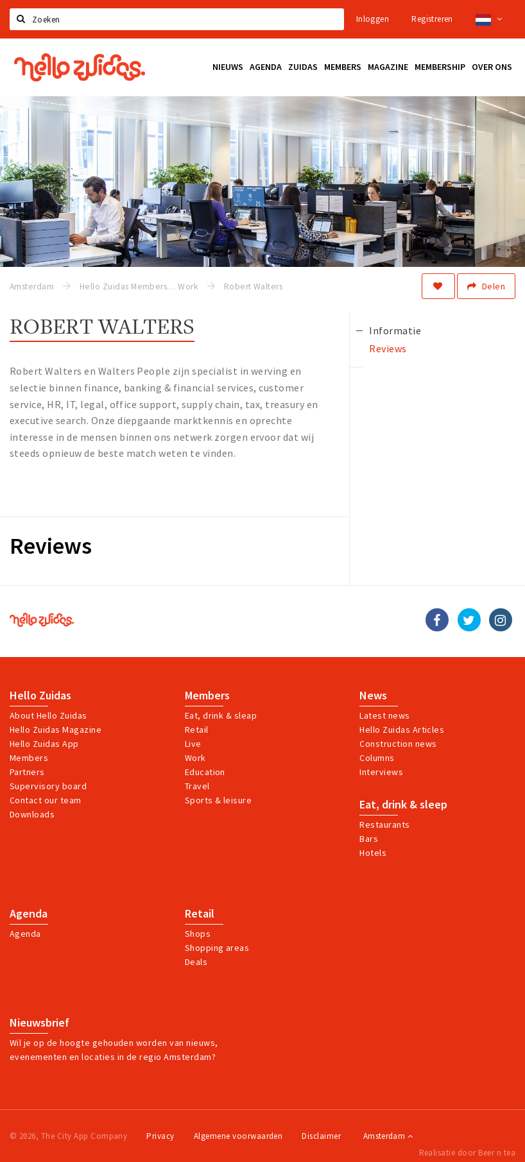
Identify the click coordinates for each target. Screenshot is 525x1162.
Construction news (397, 743)
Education (205, 772)
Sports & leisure (218, 800)
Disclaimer (321, 1136)
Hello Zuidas (40, 695)
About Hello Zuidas (48, 715)
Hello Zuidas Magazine (55, 729)
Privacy (160, 1136)
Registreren (431, 18)
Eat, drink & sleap (221, 715)
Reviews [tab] (387, 348)
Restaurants (384, 824)
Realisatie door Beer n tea (467, 1152)
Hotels (372, 853)
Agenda (28, 913)
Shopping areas (217, 947)
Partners (27, 772)
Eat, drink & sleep (403, 804)
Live (193, 743)
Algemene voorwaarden (238, 1136)
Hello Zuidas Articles (401, 729)
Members (29, 758)
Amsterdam (388, 1136)
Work (195, 758)
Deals (196, 962)
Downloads (32, 814)
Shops (198, 933)
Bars (368, 838)
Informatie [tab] (395, 330)
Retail (197, 729)
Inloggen (372, 18)
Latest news (384, 715)
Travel (197, 786)
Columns (376, 758)
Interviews (381, 772)
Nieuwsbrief (39, 1022)
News (373, 695)
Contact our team (46, 800)
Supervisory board (48, 786)
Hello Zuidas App (44, 743)
